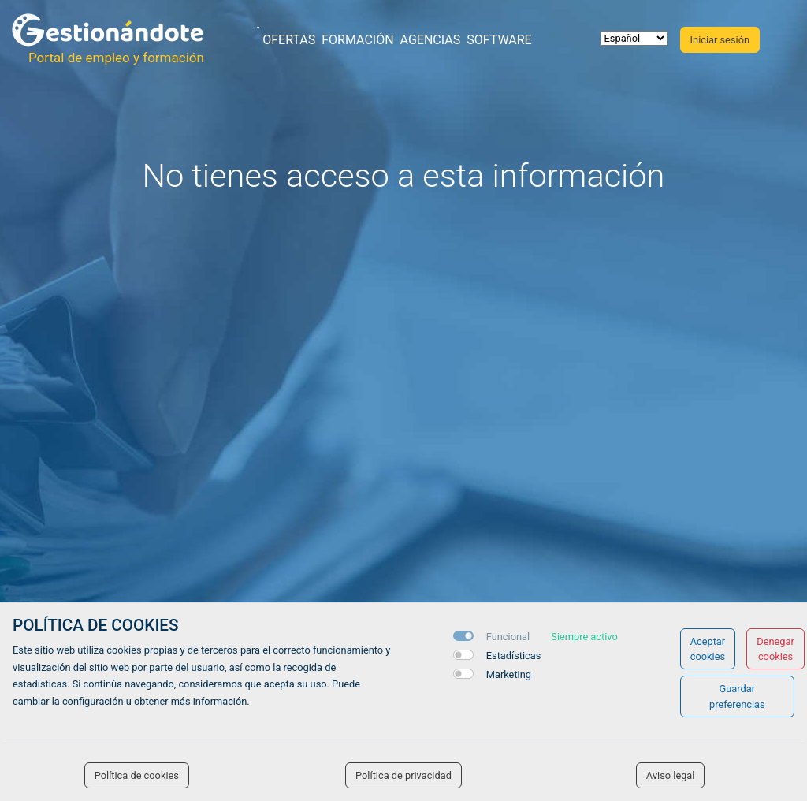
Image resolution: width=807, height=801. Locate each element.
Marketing (508, 674)
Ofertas (288, 39)
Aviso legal (670, 775)
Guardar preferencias (737, 696)
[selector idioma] (634, 38)
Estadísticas (513, 655)
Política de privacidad (403, 775)
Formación (357, 39)
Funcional (508, 637)
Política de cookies (137, 775)
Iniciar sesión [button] (719, 40)
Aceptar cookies (708, 648)
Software (499, 39)
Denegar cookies (775, 648)
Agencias (430, 39)
